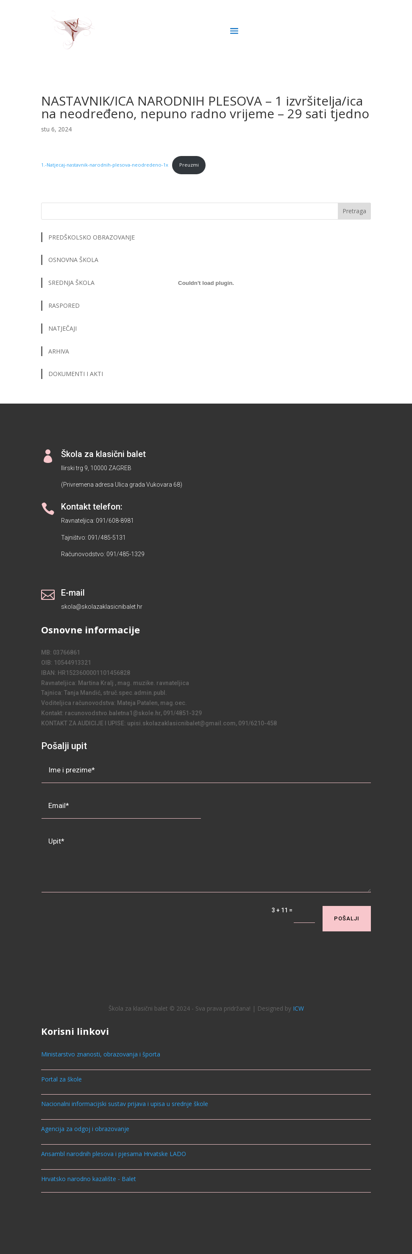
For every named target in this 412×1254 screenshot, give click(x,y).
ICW (298, 1008)
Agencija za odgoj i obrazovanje (85, 1129)
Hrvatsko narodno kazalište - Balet (88, 1179)
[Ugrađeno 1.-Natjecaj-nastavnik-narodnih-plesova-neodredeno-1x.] (206, 283)
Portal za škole (61, 1079)
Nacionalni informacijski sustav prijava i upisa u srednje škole (124, 1104)
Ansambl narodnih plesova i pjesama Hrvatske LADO (113, 1154)
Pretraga (354, 211)
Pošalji (346, 918)
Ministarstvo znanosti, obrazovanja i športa (100, 1054)
